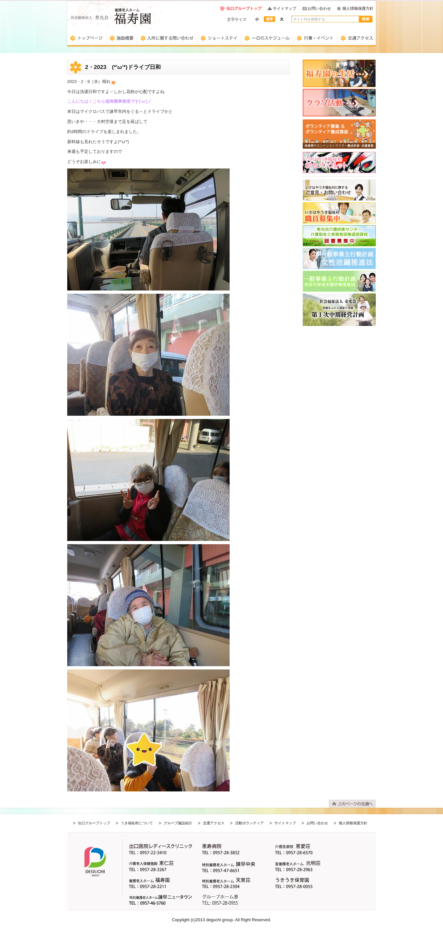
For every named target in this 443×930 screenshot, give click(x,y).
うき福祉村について (137, 823)
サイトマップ (284, 8)
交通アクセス (213, 823)
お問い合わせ (319, 8)
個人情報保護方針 (357, 8)
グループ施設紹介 (178, 823)
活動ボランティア (249, 823)
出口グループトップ (243, 8)
